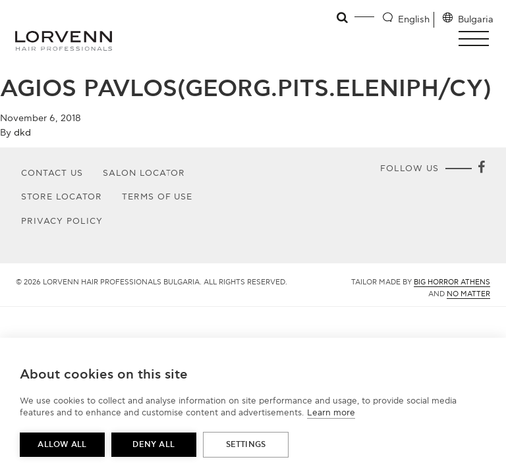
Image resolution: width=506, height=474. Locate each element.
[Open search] (343, 18)
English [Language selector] (414, 19)
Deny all (153, 445)
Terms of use (157, 197)
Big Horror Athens (452, 282)
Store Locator (61, 197)
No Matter (468, 294)
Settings (246, 445)
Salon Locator (144, 173)
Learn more (331, 413)
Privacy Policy (62, 221)
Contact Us (52, 173)
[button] (477, 38)
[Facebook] (481, 168)
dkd (22, 132)
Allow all (62, 445)
